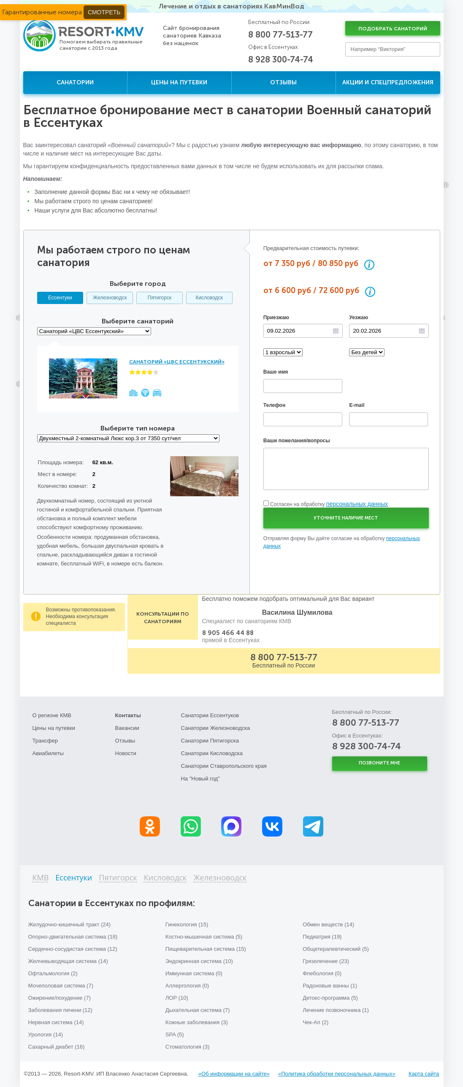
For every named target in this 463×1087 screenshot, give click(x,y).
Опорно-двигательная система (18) (73, 937)
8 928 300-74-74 (280, 59)
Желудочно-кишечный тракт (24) (69, 924)
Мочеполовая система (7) (60, 985)
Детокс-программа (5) (330, 998)
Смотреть (104, 12)
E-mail (356, 405)
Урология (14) (45, 1034)
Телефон (274, 405)
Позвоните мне (379, 763)
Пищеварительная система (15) (205, 949)
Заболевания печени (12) (60, 1010)
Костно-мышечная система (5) (203, 937)
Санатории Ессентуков (210, 715)
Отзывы (283, 82)
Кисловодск (208, 298)
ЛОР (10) (176, 998)
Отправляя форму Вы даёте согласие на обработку (341, 542)
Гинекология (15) (186, 924)
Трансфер (45, 740)
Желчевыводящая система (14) (68, 961)
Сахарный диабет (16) (56, 1047)
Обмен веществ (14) (328, 924)
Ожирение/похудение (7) (59, 998)
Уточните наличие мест (346, 518)
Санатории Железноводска (215, 728)
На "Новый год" (200, 778)
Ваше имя (275, 372)
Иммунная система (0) (193, 973)
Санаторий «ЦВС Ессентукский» (177, 362)
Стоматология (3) (187, 1047)
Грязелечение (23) (326, 961)
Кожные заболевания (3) (196, 1022)
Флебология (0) (322, 973)
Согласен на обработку (329, 504)
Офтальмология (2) (53, 973)
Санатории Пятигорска (210, 740)
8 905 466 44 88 (228, 633)
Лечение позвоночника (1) (336, 1010)
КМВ (40, 878)
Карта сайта (424, 1074)
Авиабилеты (48, 753)
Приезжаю (276, 317)
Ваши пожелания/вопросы (296, 441)
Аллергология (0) (187, 985)
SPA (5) (174, 1034)
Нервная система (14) (56, 1022)
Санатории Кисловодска (212, 753)
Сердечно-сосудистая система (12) (72, 949)
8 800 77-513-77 (280, 35)
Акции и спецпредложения (387, 82)
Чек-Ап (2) (315, 1022)
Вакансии (127, 728)
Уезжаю (358, 317)
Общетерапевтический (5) (336, 949)
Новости (125, 753)
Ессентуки (60, 298)
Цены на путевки (179, 82)
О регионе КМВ (52, 715)
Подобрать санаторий (392, 29)
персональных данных (357, 503)
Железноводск (110, 298)
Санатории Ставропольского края (223, 766)
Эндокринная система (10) (199, 961)
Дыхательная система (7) (197, 1010)
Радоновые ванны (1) (330, 985)
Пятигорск (159, 298)
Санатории (75, 82)
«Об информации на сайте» (234, 1074)
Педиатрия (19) (322, 937)
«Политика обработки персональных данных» (336, 1074)
